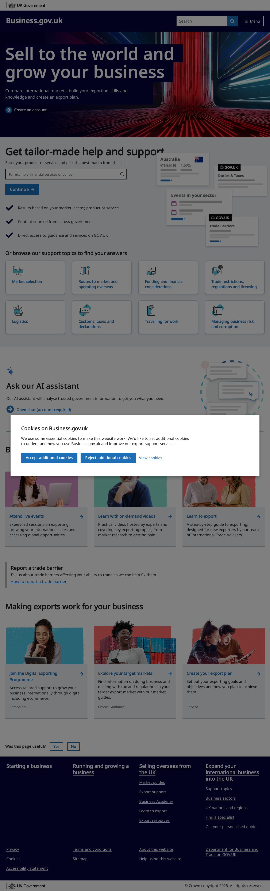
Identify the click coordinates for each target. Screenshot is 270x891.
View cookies (150, 457)
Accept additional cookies (49, 457)
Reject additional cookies (108, 457)
